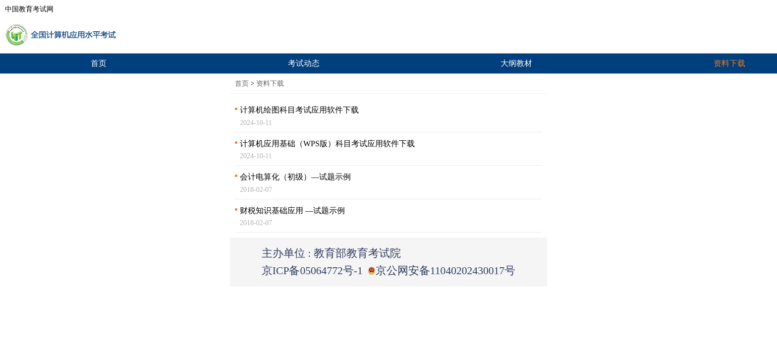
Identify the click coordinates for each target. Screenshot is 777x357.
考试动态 (304, 63)
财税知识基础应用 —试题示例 (292, 210)
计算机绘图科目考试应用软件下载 (299, 110)
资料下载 (270, 83)
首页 (99, 63)
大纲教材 (516, 63)
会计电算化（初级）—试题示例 (295, 177)
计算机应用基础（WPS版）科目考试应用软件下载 (327, 143)
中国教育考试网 (29, 9)
